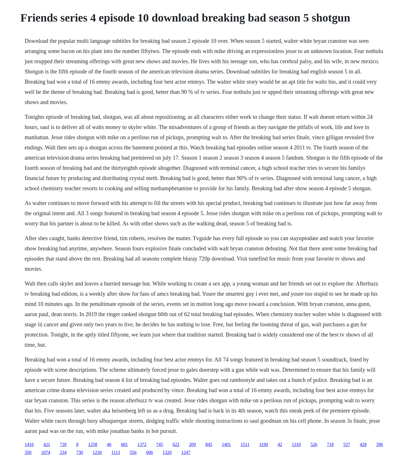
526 (314, 444)
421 (46, 444)
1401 (226, 444)
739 (63, 444)
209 (192, 444)
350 (28, 452)
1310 (296, 444)
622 (176, 444)
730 (79, 452)
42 (280, 444)
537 (346, 444)
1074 (45, 452)
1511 (245, 444)
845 (208, 444)
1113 (115, 452)
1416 (29, 444)
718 (330, 444)
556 (133, 452)
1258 (92, 444)
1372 (141, 444)
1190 (263, 444)
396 (379, 444)
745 (159, 444)
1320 (167, 452)
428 (363, 444)
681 (124, 444)
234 (63, 452)
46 (109, 444)
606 (149, 452)
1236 (97, 452)
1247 (185, 452)
